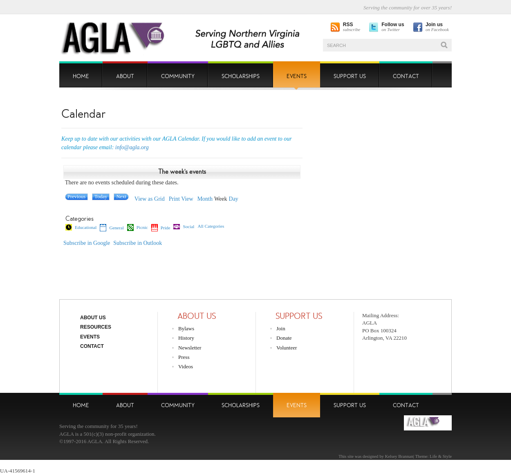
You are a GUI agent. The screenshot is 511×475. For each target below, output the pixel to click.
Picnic (137, 227)
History (186, 338)
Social (183, 226)
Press (183, 357)
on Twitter (392, 27)
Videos (185, 366)
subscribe (351, 27)
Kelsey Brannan (399, 456)
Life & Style (441, 456)
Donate (284, 338)
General (111, 227)
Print (181, 199)
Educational (80, 227)
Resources (95, 327)
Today (100, 196)
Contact (92, 346)
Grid (149, 199)
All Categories (210, 226)
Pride (160, 227)
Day (233, 199)
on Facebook (437, 27)
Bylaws (186, 328)
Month (205, 199)
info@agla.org (132, 147)
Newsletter (189, 348)
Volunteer (286, 348)
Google (86, 243)
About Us (93, 317)
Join (280, 328)
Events (90, 337)
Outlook (137, 243)
